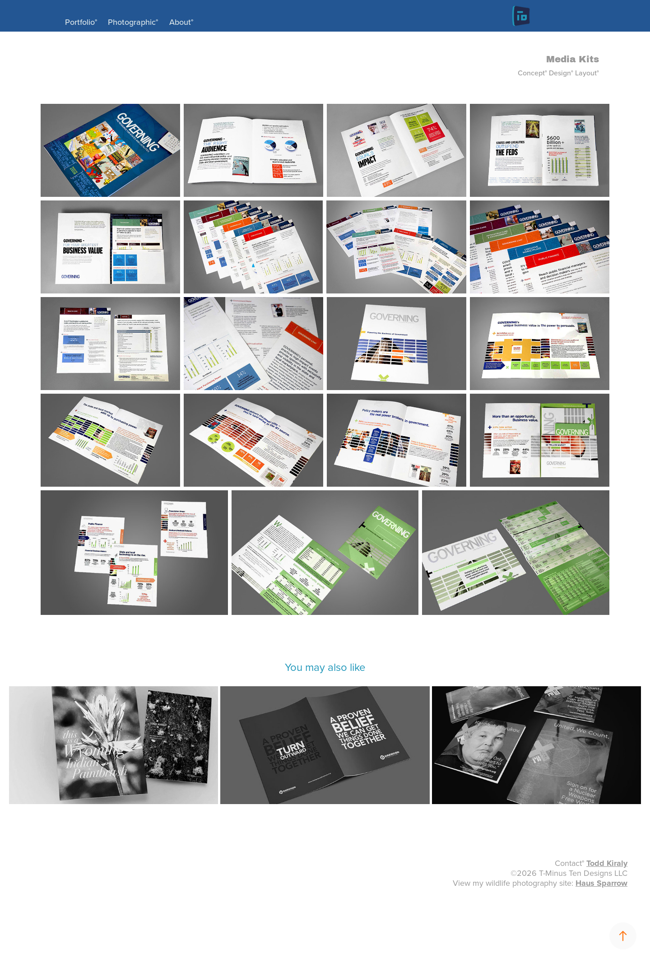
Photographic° (133, 22)
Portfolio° (81, 22)
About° (181, 22)
